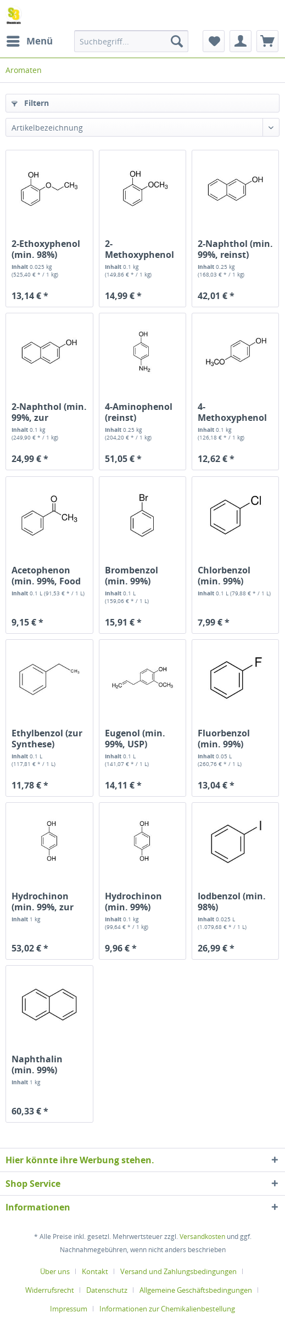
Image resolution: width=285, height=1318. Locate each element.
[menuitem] (29, 41)
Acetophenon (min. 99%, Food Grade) (46, 576)
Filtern (30, 103)
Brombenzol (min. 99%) (131, 576)
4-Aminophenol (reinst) (138, 412)
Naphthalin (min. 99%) (37, 1064)
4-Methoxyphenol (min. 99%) (232, 412)
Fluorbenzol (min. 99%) (224, 739)
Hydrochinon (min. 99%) (133, 902)
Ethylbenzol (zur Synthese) (47, 739)
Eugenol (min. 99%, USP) (135, 739)
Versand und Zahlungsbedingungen (178, 1271)
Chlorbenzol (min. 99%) (224, 576)
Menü (30, 39)
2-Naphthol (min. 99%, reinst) (235, 249)
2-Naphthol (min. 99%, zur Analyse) (49, 412)
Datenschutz (106, 1290)
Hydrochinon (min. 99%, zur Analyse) (43, 902)
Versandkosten (202, 1236)
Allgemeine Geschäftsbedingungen (195, 1290)
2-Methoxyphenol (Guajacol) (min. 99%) (140, 249)
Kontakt (95, 1271)
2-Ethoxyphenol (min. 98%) (46, 249)
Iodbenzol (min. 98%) (232, 902)
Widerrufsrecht (49, 1290)
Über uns (55, 1271)
